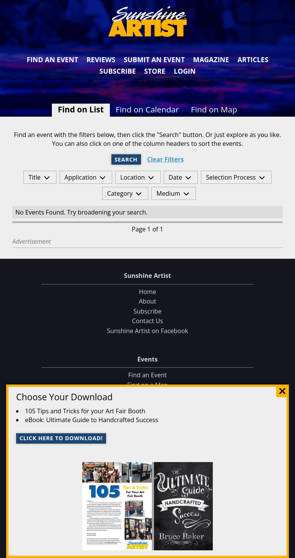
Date (175, 177)
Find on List (81, 109)
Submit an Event (154, 59)
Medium (168, 193)
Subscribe (117, 71)
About (147, 301)
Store (154, 71)
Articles (252, 59)
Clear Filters (165, 159)
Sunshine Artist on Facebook (147, 331)
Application (81, 177)
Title (34, 177)
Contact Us (147, 321)
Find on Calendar (147, 109)
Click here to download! (61, 438)
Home (147, 291)
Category (120, 193)
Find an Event (52, 59)
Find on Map (214, 109)
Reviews (100, 59)
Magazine (211, 59)
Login (185, 71)
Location (132, 177)
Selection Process (230, 177)
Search (126, 159)
